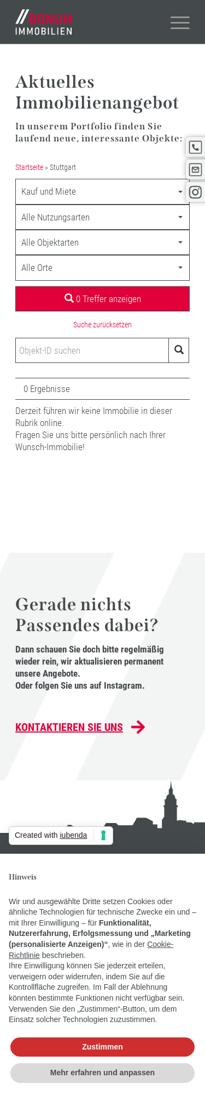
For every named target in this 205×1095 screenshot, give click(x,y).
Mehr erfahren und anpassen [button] (102, 1072)
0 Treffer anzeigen (103, 298)
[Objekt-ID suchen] (92, 350)
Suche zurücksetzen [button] (102, 324)
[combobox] (102, 191)
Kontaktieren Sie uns (69, 727)
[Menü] (175, 22)
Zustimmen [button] (102, 1046)
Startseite (29, 167)
